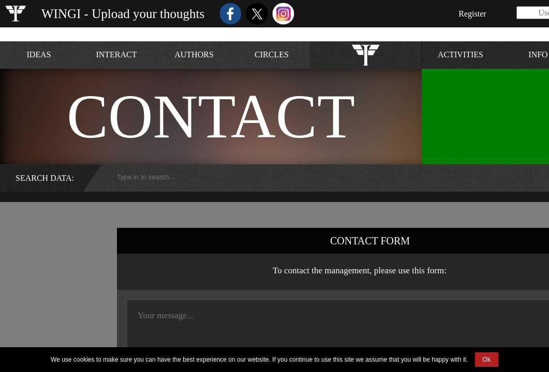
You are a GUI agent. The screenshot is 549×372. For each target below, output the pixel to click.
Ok (487, 359)
